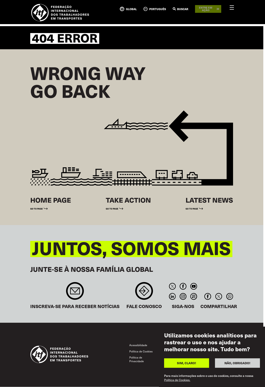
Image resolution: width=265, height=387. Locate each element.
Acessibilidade (138, 345)
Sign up (75, 292)
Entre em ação (205, 9)
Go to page (36, 208)
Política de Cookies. (177, 380)
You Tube (193, 286)
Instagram (183, 296)
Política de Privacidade (136, 359)
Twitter (172, 286)
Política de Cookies (141, 351)
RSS (193, 296)
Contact (144, 292)
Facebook (183, 286)
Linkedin (172, 296)
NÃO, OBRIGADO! (237, 363)
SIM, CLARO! (186, 363)
